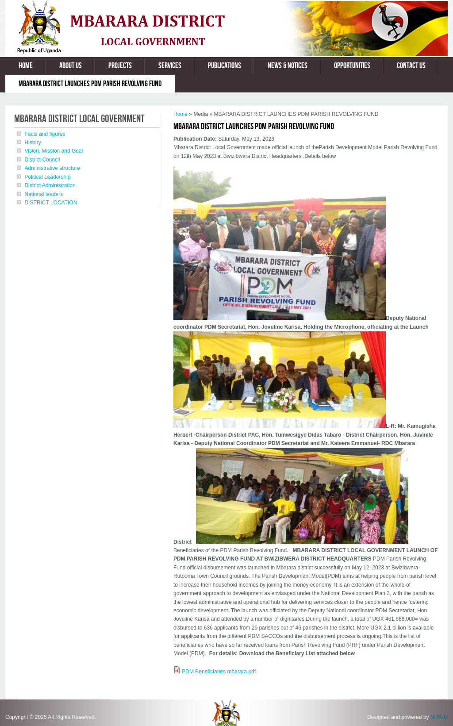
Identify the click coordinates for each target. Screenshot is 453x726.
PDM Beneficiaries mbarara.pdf (219, 671)
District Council (42, 160)
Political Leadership (47, 177)
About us (70, 65)
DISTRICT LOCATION (50, 203)
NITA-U (439, 717)
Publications (224, 65)
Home (26, 65)
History (32, 142)
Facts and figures (44, 134)
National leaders (43, 194)
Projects (120, 65)
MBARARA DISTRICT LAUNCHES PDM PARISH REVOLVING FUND (90, 83)
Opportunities (352, 65)
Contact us (411, 65)
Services (169, 65)
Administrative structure (52, 168)
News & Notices (287, 65)
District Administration (49, 185)
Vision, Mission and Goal (53, 151)
